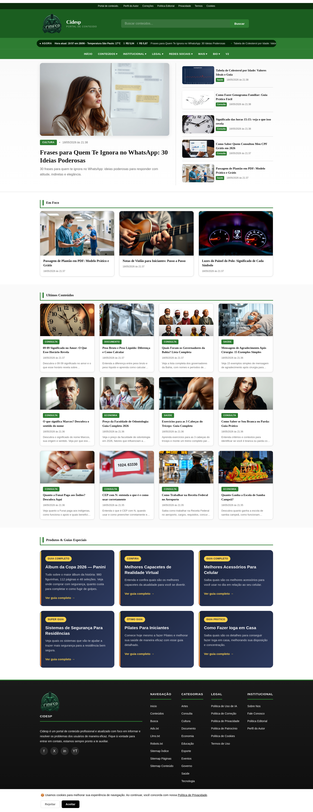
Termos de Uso (220, 743)
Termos (198, 6)
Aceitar (70, 804)
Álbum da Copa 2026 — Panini (75, 567)
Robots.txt (156, 743)
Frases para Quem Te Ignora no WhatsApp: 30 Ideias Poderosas (188, 43)
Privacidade (184, 6)
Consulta (221, 104)
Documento (112, 342)
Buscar (239, 23)
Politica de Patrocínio (224, 728)
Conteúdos (157, 713)
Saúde (220, 80)
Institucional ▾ (135, 53)
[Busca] (175, 23)
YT (75, 751)
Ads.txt (154, 728)
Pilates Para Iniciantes (147, 627)
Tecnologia (188, 781)
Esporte (186, 751)
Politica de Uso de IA (224, 706)
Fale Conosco (255, 713)
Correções (147, 6)
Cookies (210, 6)
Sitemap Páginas (160, 758)
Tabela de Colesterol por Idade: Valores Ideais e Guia (264, 43)
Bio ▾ (216, 53)
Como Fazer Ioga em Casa (230, 627)
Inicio (153, 706)
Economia (110, 415)
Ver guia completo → (60, 597)
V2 (227, 53)
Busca (154, 721)
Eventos (186, 758)
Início (88, 53)
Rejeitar (50, 804)
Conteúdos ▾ (108, 53)
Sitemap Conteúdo (161, 766)
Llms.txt (155, 736)
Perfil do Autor (131, 6)
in (64, 751)
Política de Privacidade (192, 795)
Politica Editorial (257, 721)
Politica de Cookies (223, 736)
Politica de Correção (223, 713)
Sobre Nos (254, 706)
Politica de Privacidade (225, 721)
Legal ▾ (157, 53)
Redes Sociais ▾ (181, 53)
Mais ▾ (202, 53)
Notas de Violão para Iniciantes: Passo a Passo (154, 261)
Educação (187, 743)
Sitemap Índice (159, 751)
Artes (184, 706)
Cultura (48, 142)
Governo (186, 766)
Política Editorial (165, 6)
